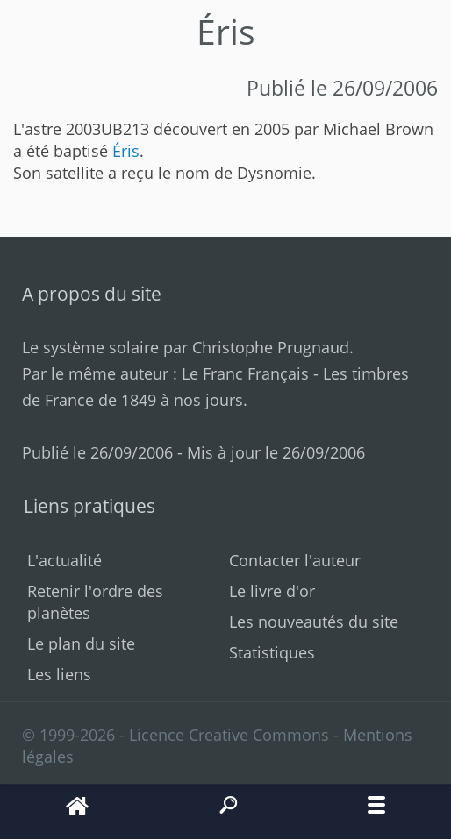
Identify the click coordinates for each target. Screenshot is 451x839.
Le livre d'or (272, 590)
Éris (126, 150)
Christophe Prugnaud (270, 347)
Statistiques (272, 652)
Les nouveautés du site (313, 621)
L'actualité (64, 560)
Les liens (59, 674)
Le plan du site (81, 643)
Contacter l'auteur (295, 560)
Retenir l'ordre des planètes (95, 601)
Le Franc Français (245, 373)
